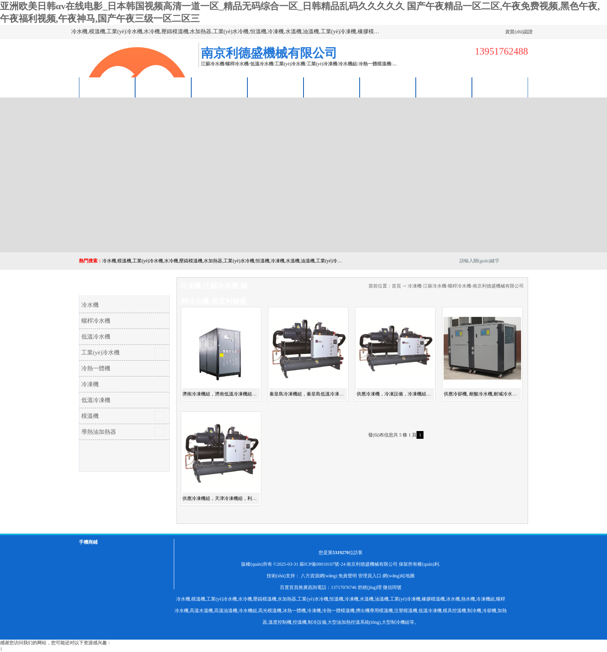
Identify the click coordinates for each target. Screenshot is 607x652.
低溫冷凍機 (95, 400)
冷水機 (90, 305)
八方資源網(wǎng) (319, 575)
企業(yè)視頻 (219, 87)
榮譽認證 (388, 87)
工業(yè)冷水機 (100, 352)
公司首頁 (107, 87)
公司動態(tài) (331, 87)
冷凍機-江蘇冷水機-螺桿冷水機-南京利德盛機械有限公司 (466, 286)
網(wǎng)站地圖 (398, 575)
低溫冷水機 (95, 337)
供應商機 (163, 87)
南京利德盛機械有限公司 (372, 564)
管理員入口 (369, 575)
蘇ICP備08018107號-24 (323, 564)
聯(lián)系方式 (444, 87)
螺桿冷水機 (95, 321)
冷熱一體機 (95, 368)
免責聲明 (347, 575)
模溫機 (90, 416)
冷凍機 (90, 384)
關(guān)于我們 (275, 87)
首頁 (396, 286)
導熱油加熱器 (98, 432)
